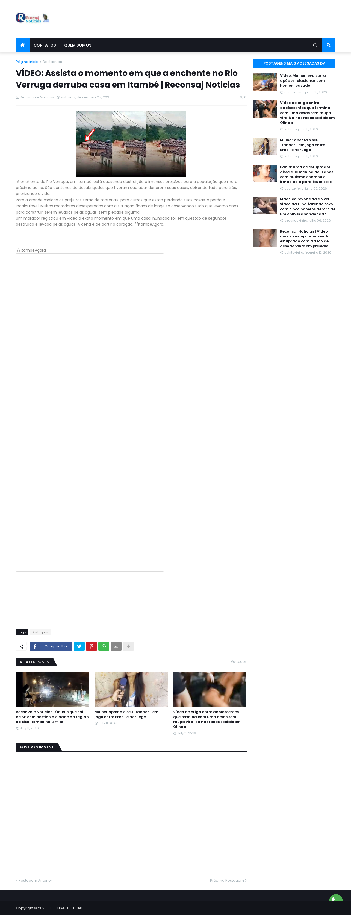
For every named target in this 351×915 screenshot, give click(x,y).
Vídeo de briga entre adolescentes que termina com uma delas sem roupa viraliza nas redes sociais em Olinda (207, 720)
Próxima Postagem (227, 880)
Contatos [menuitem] (45, 45)
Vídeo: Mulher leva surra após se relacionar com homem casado (303, 80)
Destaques (52, 61)
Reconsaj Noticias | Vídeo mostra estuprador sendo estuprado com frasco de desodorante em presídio (304, 239)
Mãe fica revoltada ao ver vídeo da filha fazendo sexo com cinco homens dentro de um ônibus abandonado (307, 207)
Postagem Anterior (35, 880)
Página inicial (27, 61)
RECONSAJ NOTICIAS (66, 908)
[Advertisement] (236, 19)
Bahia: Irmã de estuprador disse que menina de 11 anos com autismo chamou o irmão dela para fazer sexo (306, 175)
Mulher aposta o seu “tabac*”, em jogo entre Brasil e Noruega (126, 714)
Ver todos (239, 661)
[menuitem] (23, 45)
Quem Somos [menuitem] (78, 45)
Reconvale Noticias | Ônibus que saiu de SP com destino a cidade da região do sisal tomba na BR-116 (52, 717)
